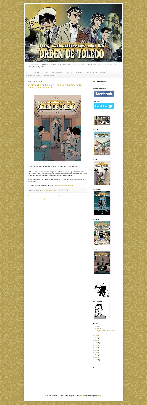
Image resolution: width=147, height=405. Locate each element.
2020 (96, 343)
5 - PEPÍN (79, 72)
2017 (96, 347)
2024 (96, 335)
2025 (96, 326)
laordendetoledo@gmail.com (101, 84)
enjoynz (82, 395)
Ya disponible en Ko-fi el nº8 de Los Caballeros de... (106, 331)
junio (98, 328)
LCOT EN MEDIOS (49, 76)
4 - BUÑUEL (69, 72)
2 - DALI (46, 72)
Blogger (99, 395)
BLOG (28, 72)
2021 (96, 340)
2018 (96, 345)
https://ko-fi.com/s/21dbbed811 (63, 185)
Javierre (102, 72)
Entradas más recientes (34, 196)
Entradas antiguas (81, 196)
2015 (96, 352)
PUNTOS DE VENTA (33, 76)
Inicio (58, 196)
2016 (96, 350)
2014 (96, 355)
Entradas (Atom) (40, 199)
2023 (96, 338)
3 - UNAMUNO (57, 72)
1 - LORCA (36, 72)
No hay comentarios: (51, 190)
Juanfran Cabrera (91, 72)
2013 (96, 357)
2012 (96, 360)
